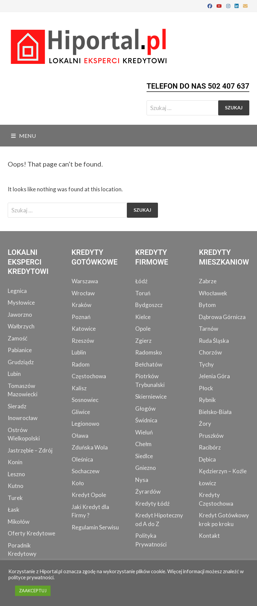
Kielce (143, 316)
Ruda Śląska (214, 340)
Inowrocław (22, 417)
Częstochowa (89, 376)
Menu (23, 135)
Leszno (16, 474)
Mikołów (18, 521)
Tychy (206, 364)
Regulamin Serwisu (95, 527)
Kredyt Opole (89, 494)
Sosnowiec (85, 399)
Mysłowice (21, 302)
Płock (206, 388)
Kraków (81, 304)
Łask (13, 509)
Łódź (141, 281)
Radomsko (148, 352)
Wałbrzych (21, 326)
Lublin (79, 352)
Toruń (142, 293)
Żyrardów (148, 491)
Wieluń (144, 432)
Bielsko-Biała (215, 411)
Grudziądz (21, 362)
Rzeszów (83, 340)
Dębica (207, 459)
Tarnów (208, 328)
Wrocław (83, 293)
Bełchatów (148, 364)
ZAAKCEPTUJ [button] (33, 590)
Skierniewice (151, 396)
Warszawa (85, 281)
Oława (80, 435)
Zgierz (143, 340)
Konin (15, 462)
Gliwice (81, 411)
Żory (205, 423)
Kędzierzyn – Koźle (223, 471)
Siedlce (144, 456)
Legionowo (85, 423)
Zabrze (208, 281)
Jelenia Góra (214, 376)
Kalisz (79, 388)
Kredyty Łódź (152, 503)
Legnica (17, 290)
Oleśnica (82, 459)
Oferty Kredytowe (31, 533)
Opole (143, 328)
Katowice (84, 328)
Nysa (141, 479)
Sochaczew (85, 471)
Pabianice (20, 350)
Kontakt (209, 535)
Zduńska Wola (90, 447)
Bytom (207, 304)
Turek (15, 497)
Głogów (145, 408)
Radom (81, 364)
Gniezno (145, 467)
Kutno (15, 485)
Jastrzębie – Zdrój (30, 450)
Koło (78, 483)
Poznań (81, 316)
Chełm (143, 443)
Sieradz (17, 406)
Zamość (17, 338)
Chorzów (210, 352)
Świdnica (146, 420)
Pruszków (211, 435)
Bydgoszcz (149, 304)
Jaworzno (20, 314)
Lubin (14, 373)
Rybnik (207, 399)
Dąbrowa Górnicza (222, 316)
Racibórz (210, 447)
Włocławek (213, 293)
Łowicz (207, 483)
